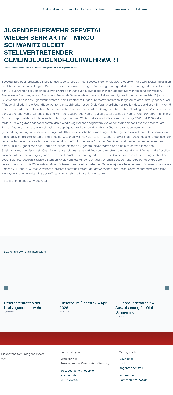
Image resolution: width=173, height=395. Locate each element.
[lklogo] (17, 5)
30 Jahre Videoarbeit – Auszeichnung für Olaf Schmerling (134, 307)
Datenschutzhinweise (133, 380)
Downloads (126, 359)
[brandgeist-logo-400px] (21, 365)
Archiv (21, 67)
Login (123, 363)
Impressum (126, 375)
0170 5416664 (69, 380)
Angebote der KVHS (131, 368)
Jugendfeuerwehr (69, 67)
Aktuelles (57, 67)
